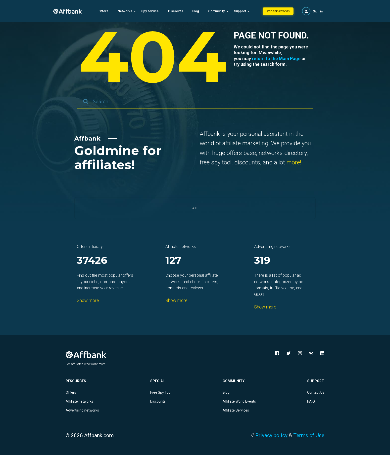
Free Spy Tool (160, 392)
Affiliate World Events (239, 401)
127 (173, 260)
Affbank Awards (278, 11)
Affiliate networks (79, 401)
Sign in (318, 11)
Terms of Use (308, 435)
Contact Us (315, 392)
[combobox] (195, 101)
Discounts (175, 11)
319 (262, 260)
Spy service (150, 11)
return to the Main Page (276, 58)
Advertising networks (82, 410)
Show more (88, 300)
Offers (103, 11)
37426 (92, 260)
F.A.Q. (311, 401)
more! (294, 162)
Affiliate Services (236, 410)
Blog (195, 11)
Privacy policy (271, 435)
